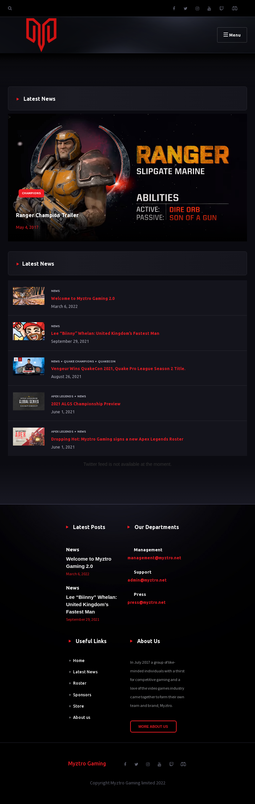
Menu (232, 35)
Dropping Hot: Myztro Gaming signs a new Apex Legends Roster (117, 439)
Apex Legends (62, 396)
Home (79, 660)
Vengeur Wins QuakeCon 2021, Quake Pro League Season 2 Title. (118, 368)
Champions (31, 193)
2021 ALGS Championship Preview (86, 404)
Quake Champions (79, 361)
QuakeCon (107, 361)
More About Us (153, 727)
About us (81, 717)
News (55, 291)
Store (78, 706)
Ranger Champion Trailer (47, 215)
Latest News (85, 672)
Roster (79, 683)
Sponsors (82, 695)
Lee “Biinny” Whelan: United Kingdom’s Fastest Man (105, 333)
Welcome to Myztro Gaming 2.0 (83, 298)
